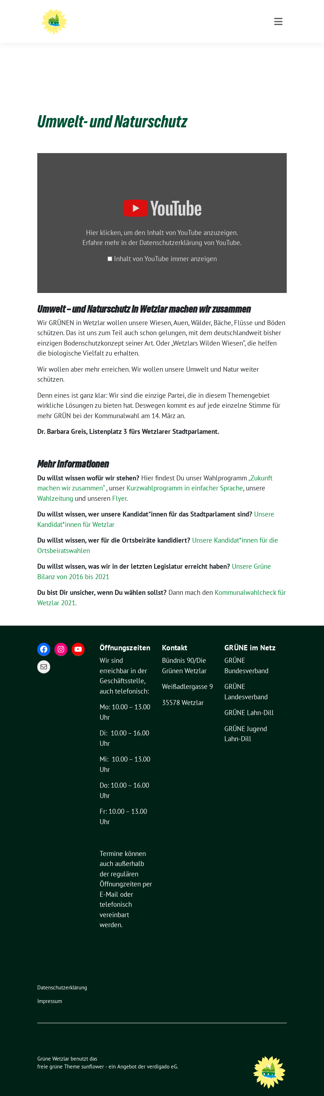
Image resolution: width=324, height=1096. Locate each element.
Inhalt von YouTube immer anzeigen (165, 247)
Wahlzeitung (55, 487)
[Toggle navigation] (278, 51)
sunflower (92, 1055)
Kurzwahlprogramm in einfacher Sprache (185, 477)
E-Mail (109, 883)
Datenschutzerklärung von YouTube (189, 231)
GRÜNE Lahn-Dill (249, 701)
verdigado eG (162, 1055)
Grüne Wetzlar (126, 15)
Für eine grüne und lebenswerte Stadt (161, 25)
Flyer (119, 487)
